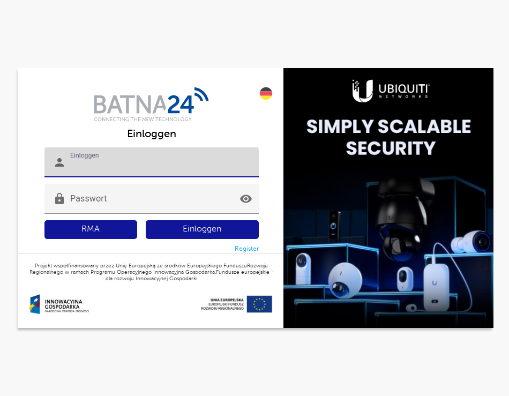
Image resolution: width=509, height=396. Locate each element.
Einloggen (202, 229)
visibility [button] (245, 198)
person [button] (59, 162)
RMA (90, 229)
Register (247, 249)
